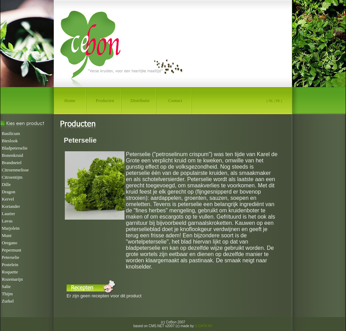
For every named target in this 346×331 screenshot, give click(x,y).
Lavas (7, 220)
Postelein (10, 264)
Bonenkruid (12, 155)
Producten (105, 100)
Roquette (10, 271)
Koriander (11, 206)
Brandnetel (11, 162)
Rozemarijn (12, 279)
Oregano (9, 242)
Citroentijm (12, 177)
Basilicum (11, 133)
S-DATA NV (204, 326)
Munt (6, 235)
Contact (175, 100)
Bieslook (10, 140)
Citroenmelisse (15, 169)
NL (271, 101)
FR (278, 101)
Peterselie (10, 257)
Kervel (8, 199)
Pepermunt (11, 250)
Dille (6, 184)
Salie (6, 286)
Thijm (7, 293)
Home (70, 100)
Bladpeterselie (14, 148)
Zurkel (8, 301)
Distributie (140, 100)
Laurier (8, 213)
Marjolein (10, 228)
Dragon (8, 191)
